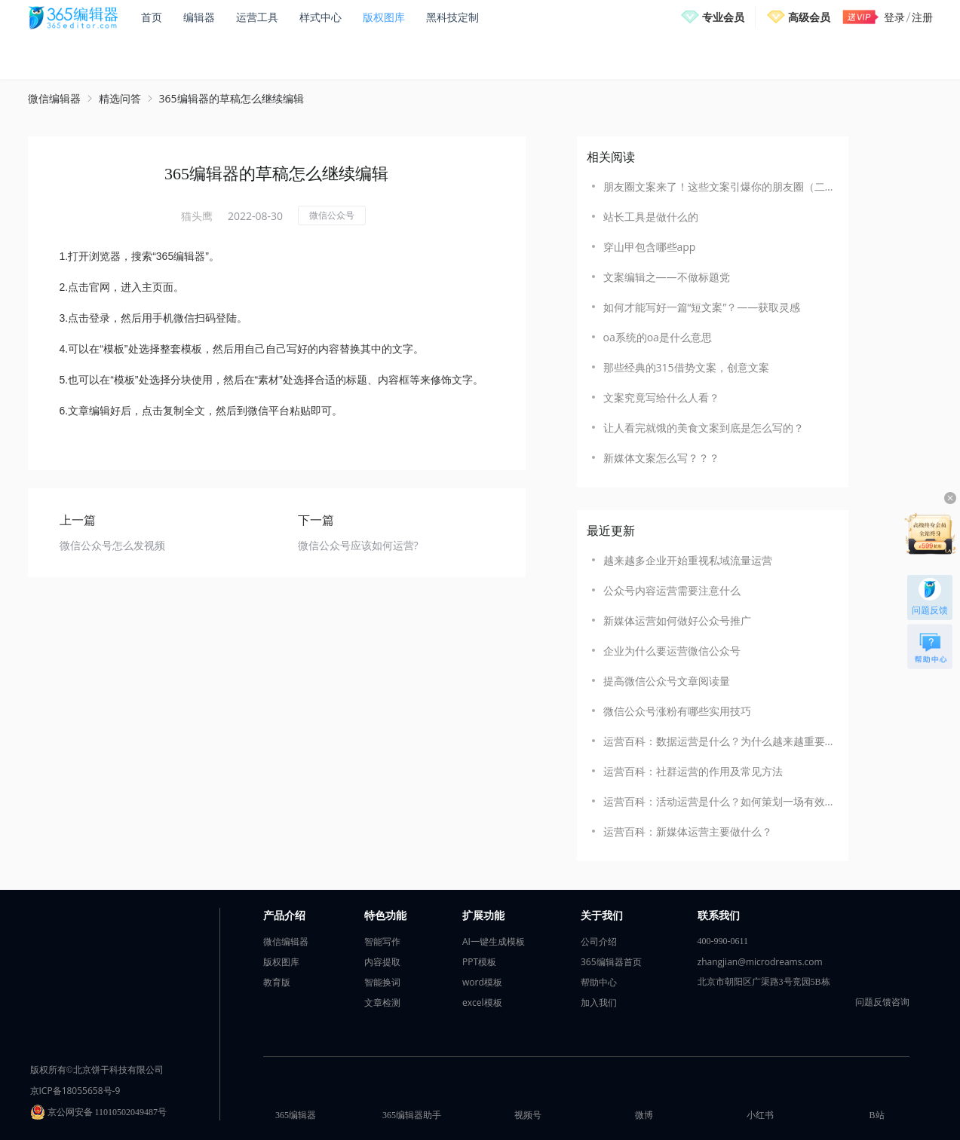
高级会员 (809, 17)
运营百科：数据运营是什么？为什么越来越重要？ (718, 741)
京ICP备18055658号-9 (75, 1090)
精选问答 (120, 98)
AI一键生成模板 (493, 941)
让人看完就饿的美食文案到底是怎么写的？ (703, 427)
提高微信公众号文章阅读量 (666, 681)
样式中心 (320, 17)
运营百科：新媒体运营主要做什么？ (687, 831)
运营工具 (257, 17)
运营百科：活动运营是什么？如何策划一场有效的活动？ (718, 801)
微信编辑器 (54, 98)
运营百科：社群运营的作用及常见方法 (693, 771)
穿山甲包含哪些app (649, 247)
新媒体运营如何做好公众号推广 (677, 620)
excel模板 (482, 1002)
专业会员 (723, 17)
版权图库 (384, 17)
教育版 (276, 982)
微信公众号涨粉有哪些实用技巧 (677, 711)
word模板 (482, 982)
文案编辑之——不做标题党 (666, 277)
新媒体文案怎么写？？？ (661, 458)
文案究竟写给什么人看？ (661, 397)
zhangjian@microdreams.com (760, 961)
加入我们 (599, 1002)
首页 (151, 17)
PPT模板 (479, 961)
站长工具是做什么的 (650, 216)
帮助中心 (599, 982)
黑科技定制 (452, 17)
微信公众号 (331, 215)
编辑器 (199, 17)
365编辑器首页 (611, 961)
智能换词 (382, 982)
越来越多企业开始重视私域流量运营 (687, 560)
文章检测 (382, 1002)
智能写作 (382, 941)
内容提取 (382, 961)
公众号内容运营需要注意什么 (672, 590)
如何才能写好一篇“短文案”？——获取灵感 (702, 307)
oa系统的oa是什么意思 (657, 337)
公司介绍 (599, 941)
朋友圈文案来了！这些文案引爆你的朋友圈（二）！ (718, 186)
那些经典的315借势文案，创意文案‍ (686, 367)
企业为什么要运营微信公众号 (672, 650)
